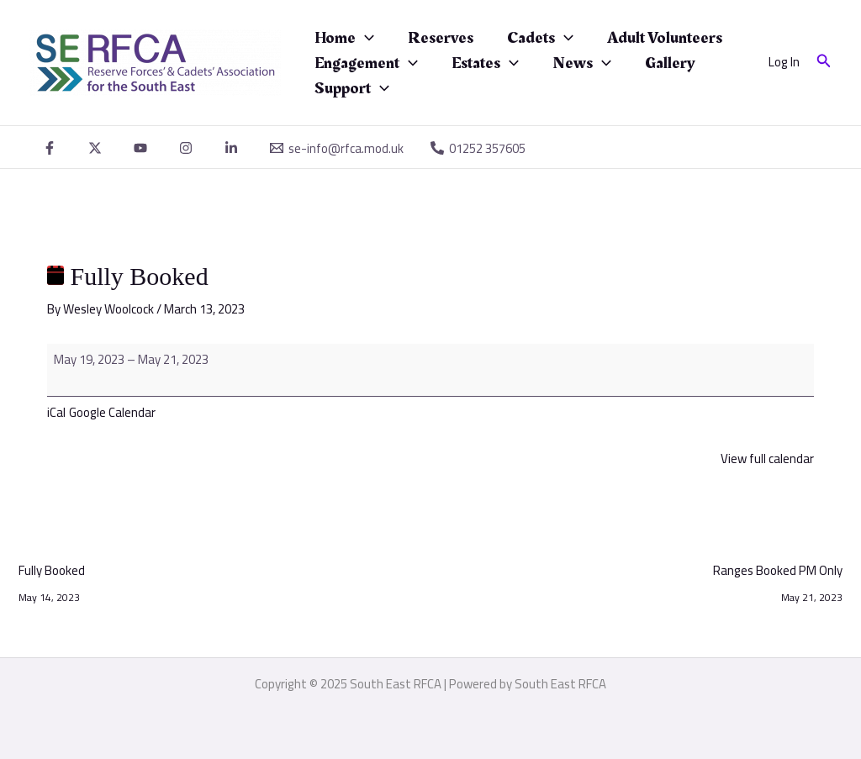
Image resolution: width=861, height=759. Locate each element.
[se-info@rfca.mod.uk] (337, 148)
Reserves (440, 37)
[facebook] (52, 148)
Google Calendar (112, 412)
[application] (365, 37)
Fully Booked (51, 572)
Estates (485, 63)
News (581, 63)
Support (351, 88)
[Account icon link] (784, 62)
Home (344, 37)
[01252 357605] (478, 148)
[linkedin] (233, 148)
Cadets (540, 37)
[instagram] (188, 148)
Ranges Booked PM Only (778, 572)
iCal (56, 412)
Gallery (670, 63)
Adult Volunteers (664, 37)
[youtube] (143, 148)
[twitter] (97, 148)
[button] (824, 62)
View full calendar (767, 458)
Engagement (366, 63)
